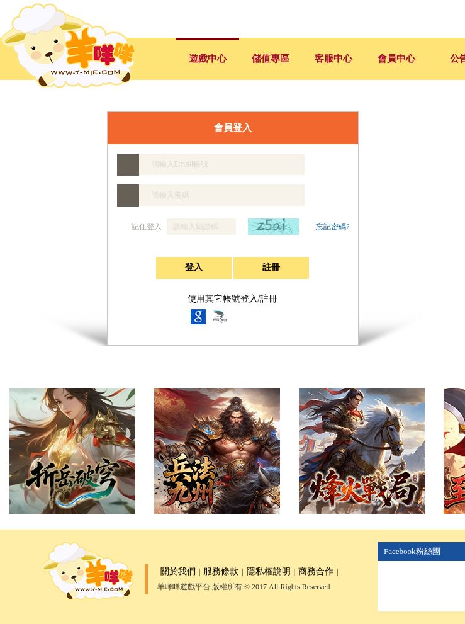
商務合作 (315, 571)
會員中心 (396, 59)
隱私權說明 (269, 571)
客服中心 (333, 59)
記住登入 (140, 227)
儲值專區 (270, 59)
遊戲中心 (208, 59)
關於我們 (178, 571)
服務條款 (220, 571)
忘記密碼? (332, 226)
